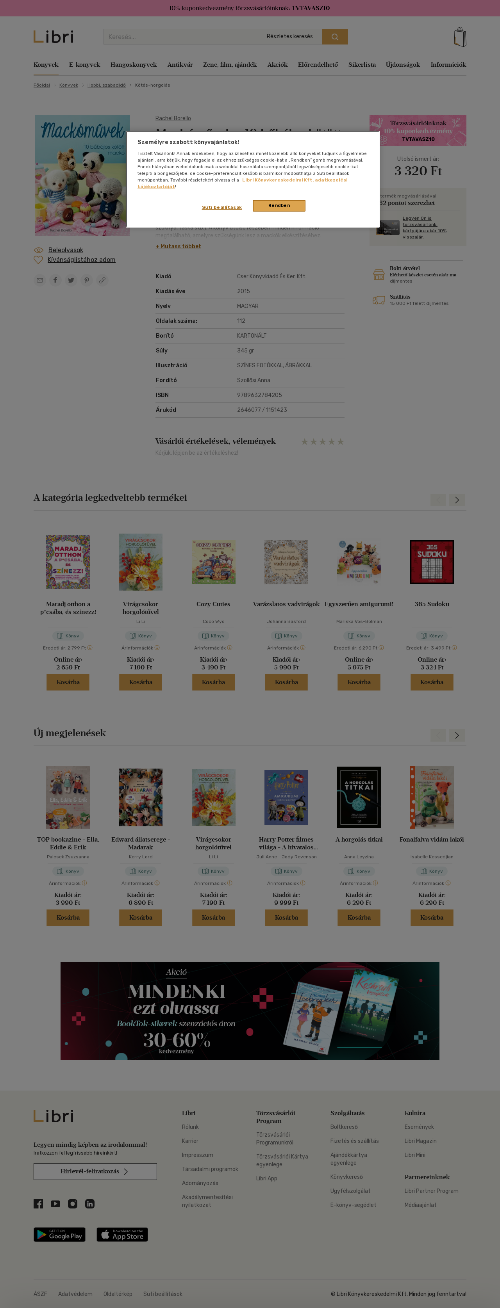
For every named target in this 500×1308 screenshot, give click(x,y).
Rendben (279, 205)
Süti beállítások (222, 207)
